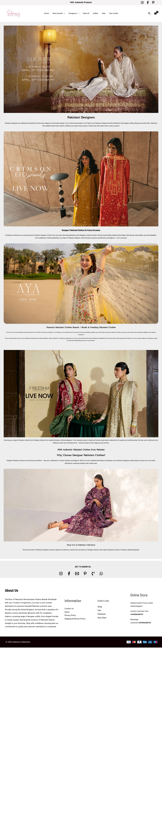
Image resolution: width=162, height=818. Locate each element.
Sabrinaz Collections (14, 235)
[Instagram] (142, 2)
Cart (99, 610)
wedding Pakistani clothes (46, 338)
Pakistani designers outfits (125, 460)
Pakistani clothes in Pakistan (117, 550)
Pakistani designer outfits (76, 238)
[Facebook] (147, 2)
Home (46, 13)
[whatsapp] (101, 573)
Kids (103, 13)
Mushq (114, 235)
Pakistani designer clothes (43, 235)
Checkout (101, 614)
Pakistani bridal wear (30, 338)
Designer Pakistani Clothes (73, 230)
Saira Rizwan (130, 235)
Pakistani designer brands (103, 123)
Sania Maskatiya (70, 235)
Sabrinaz (153, 332)
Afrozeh (99, 235)
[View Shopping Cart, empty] (155, 13)
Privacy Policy (70, 615)
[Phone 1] (93, 573)
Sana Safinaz (81, 338)
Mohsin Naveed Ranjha (91, 338)
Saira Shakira (139, 235)
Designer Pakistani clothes (15, 460)
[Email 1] (77, 573)
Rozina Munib (121, 235)
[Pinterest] (153, 2)
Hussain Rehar (107, 235)
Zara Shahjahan (81, 235)
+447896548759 (136, 614)
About (67, 612)
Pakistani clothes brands (25, 332)
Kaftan (95, 13)
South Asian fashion (58, 126)
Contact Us (69, 608)
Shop (99, 607)
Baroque (137, 123)
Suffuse (132, 123)
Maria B (86, 13)
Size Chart (101, 618)
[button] (64, 13)
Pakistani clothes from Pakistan (28, 440)
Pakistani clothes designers (63, 440)
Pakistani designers (11, 123)
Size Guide (113, 13)
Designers (74, 13)
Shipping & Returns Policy (75, 619)
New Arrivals (59, 13)
